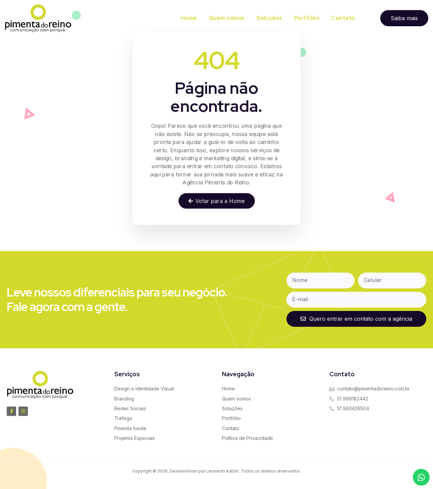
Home (189, 18)
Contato (343, 18)
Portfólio (307, 18)
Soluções (269, 18)
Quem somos (227, 18)
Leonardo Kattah (222, 471)
